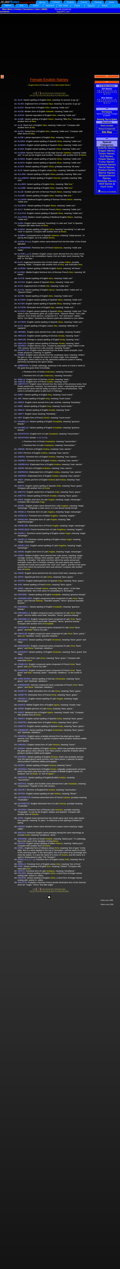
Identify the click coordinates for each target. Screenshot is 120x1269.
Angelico (54, 516)
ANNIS (21, 712)
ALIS (20, 125)
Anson (53, 769)
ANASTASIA (23, 437)
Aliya (50, 104)
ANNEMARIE (24, 685)
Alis (33, 127)
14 (43, 95)
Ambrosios (50, 372)
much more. (106, 186)
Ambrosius (48, 375)
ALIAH (21, 104)
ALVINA (21, 272)
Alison (83, 155)
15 (47, 95)
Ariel (67, 859)
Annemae (56, 640)
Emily (62, 339)
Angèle (55, 525)
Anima (27, 569)
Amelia (52, 410)
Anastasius (49, 445)
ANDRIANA (23, 472)
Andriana (46, 468)
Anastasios (50, 441)
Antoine (66, 797)
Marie (30, 687)
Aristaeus (50, 871)
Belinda (39, 601)
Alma (45, 225)
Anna (49, 577)
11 (31, 95)
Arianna (59, 843)
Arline (52, 873)
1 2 (35, 95)
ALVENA (22, 268)
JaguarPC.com (63, 11)
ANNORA (22, 744)
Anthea (57, 793)
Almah (63, 231)
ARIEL (21, 848)
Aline (34, 121)
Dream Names (106, 153)
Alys (52, 307)
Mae (30, 672)
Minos (55, 841)
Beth (30, 630)
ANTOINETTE (24, 797)
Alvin (71, 272)
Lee (23, 636)
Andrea (46, 449)
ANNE (20, 658)
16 (51, 95)
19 (63, 95)
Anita (58, 486)
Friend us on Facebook (107, 191)
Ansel (34, 774)
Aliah (49, 100)
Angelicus (61, 529)
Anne (48, 584)
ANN (20, 584)
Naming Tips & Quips (107, 119)
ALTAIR (21, 254)
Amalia (61, 336)
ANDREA (22, 460)
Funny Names (106, 161)
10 (63, 93)
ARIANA (21, 843)
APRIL (21, 818)
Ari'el (57, 848)
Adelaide (50, 111)
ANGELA (22, 512)
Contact (18, 9)
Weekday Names (106, 181)
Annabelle (57, 427)
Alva (62, 264)
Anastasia (53, 434)
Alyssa (51, 290)
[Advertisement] (29, 44)
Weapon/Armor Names (107, 177)
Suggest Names (34, 85)
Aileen (51, 119)
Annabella (57, 421)
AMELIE (21, 382)
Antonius (59, 810)
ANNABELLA (24, 613)
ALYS (20, 286)
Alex (55, 170)
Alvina (59, 268)
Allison (70, 217)
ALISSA (21, 159)
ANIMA (21, 555)
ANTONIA (22, 810)
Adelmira (55, 235)
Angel (67, 533)
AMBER (21, 355)
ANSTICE (22, 784)
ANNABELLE (24, 619)
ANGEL (21, 506)
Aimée (46, 418)
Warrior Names (106, 173)
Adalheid (67, 153)
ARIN (20, 866)
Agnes (56, 705)
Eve (69, 119)
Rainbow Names (107, 164)
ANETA (21, 486)
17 (55, 95)
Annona (52, 748)
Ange (42, 502)
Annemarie (60, 679)
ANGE (20, 499)
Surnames (28, 9)
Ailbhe (68, 262)
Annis (38, 715)
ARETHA (22, 833)
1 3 (39, 95)
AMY (20, 418)
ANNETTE (22, 695)
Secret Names (106, 167)
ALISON (21, 153)
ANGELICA (23, 516)
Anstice (62, 777)
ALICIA (21, 115)
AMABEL (22, 332)
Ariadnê (48, 839)
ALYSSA (22, 311)
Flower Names (106, 159)
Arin (29, 868)
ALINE (21, 119)
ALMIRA (21, 235)
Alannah (56, 178)
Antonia (62, 803)
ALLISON (22, 199)
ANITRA (21, 581)
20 (67, 95)
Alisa (44, 125)
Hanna (45, 588)
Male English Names (62, 85)
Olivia (51, 166)
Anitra (54, 722)
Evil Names (106, 156)
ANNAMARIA (24, 646)
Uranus (64, 855)
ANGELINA (23, 519)
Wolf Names (105, 184)
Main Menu (7, 9)
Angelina (62, 545)
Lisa (29, 666)
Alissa (53, 205)
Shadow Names (106, 170)
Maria (30, 648)
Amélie (50, 382)
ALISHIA (22, 145)
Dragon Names (106, 150)
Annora (52, 765)
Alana (52, 174)
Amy (50, 395)
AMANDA (22, 346)
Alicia (59, 141)
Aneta (47, 488)
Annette (53, 496)
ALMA (20, 223)
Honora (56, 744)
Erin (48, 866)
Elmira (51, 238)
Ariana (47, 846)
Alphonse (58, 248)
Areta (27, 835)
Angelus (64, 506)
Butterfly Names (106, 148)
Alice (47, 107)
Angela (51, 499)
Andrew (51, 457)
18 (59, 95)
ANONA (21, 748)
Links (37, 9)
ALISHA (21, 141)
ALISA (21, 131)
